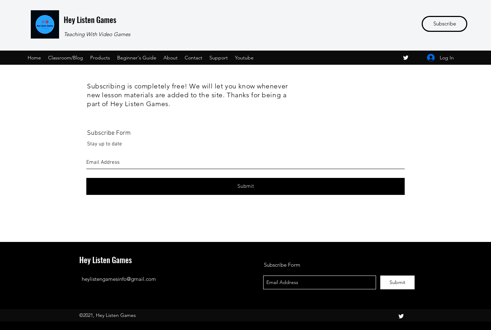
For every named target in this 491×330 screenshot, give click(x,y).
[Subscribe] (444, 24)
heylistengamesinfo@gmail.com (119, 279)
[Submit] (245, 186)
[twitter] (405, 57)
